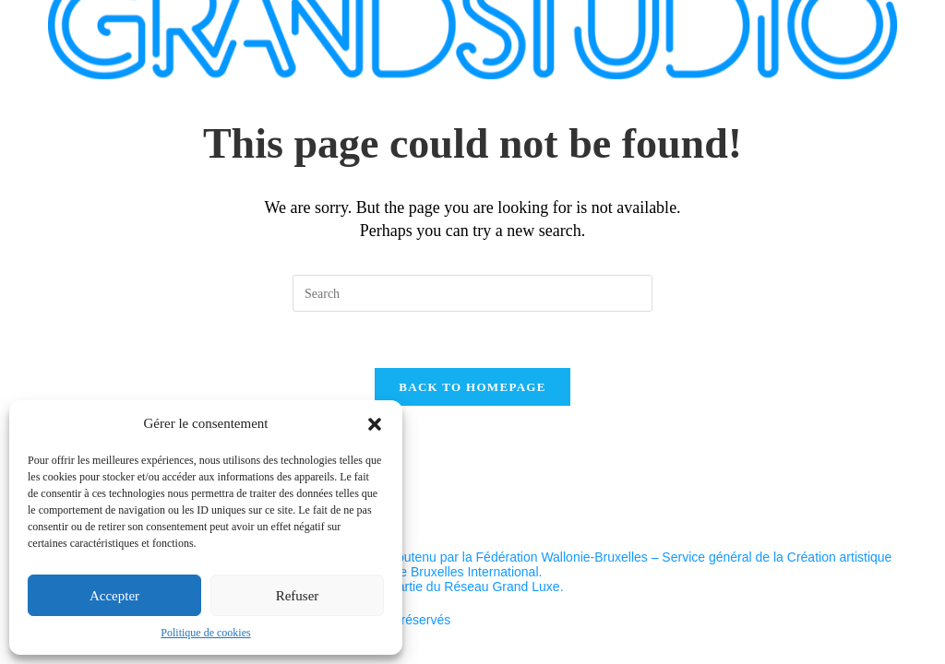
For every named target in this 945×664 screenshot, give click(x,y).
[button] (374, 424)
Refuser (297, 595)
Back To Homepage (472, 387)
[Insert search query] (472, 293)
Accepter (114, 595)
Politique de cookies (205, 632)
